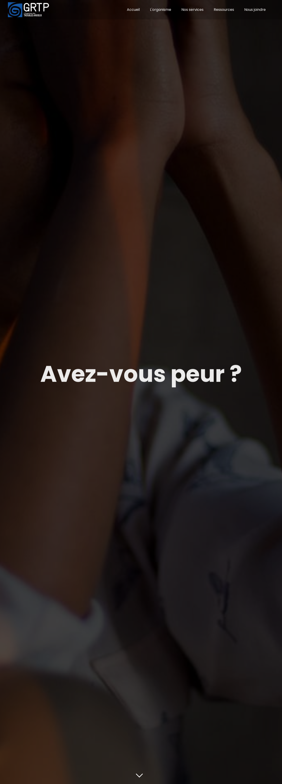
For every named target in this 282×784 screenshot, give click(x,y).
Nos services (192, 9)
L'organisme (160, 9)
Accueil (133, 9)
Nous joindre (255, 9)
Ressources (224, 9)
